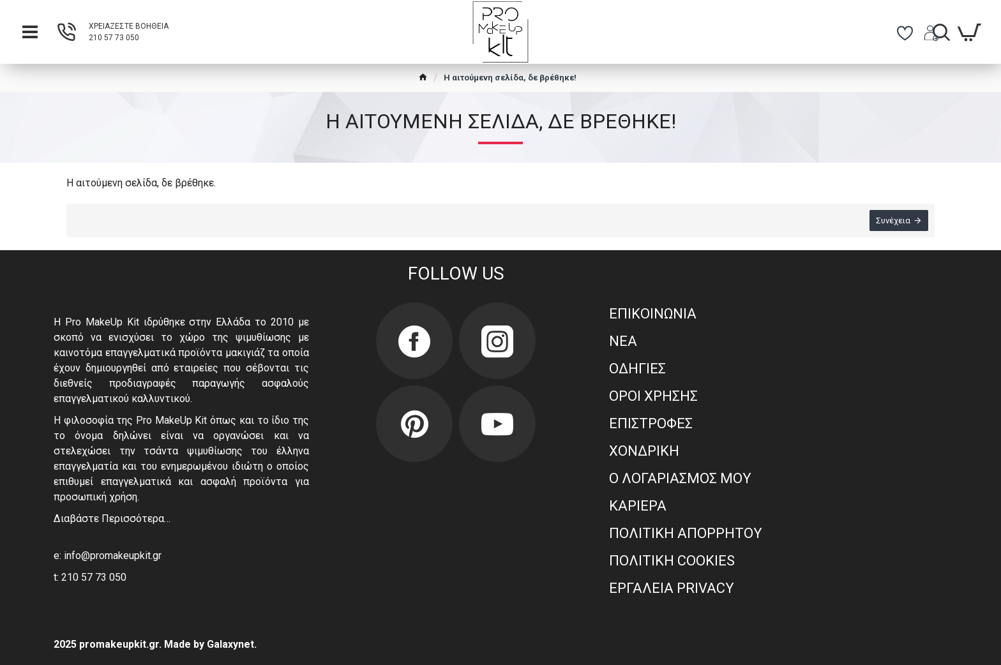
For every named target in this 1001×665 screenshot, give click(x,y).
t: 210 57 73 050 (90, 577)
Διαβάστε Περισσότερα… (112, 518)
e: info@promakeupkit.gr (108, 555)
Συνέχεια (893, 220)
